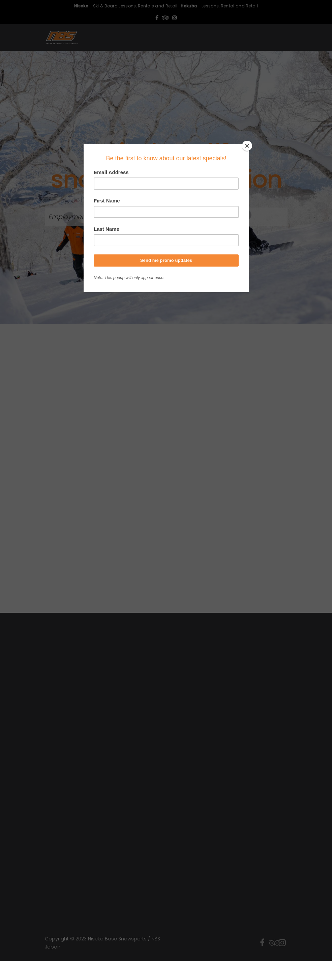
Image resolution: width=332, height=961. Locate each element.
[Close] (247, 146)
